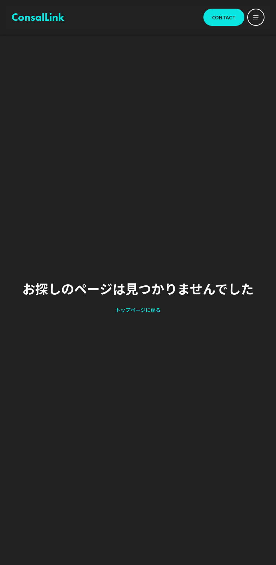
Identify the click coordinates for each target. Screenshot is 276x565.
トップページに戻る (138, 309)
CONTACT (224, 17)
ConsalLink (38, 17)
